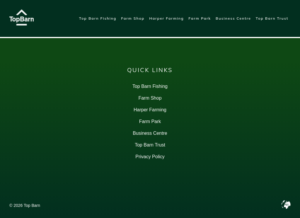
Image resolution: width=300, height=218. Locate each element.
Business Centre (233, 18)
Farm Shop (132, 18)
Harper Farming (166, 18)
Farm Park (199, 18)
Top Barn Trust (272, 18)
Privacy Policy (150, 156)
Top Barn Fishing (97, 18)
